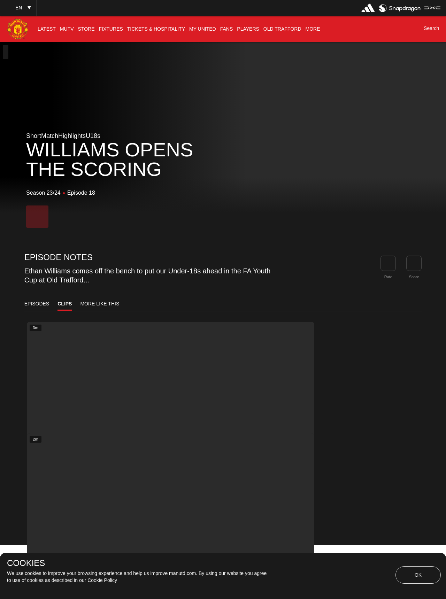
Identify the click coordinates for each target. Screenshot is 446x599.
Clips (64, 303)
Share (414, 277)
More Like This (99, 303)
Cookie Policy (102, 580)
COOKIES (26, 563)
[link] (414, 263)
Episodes (36, 303)
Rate (388, 277)
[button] (18, 8)
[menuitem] (47, 29)
